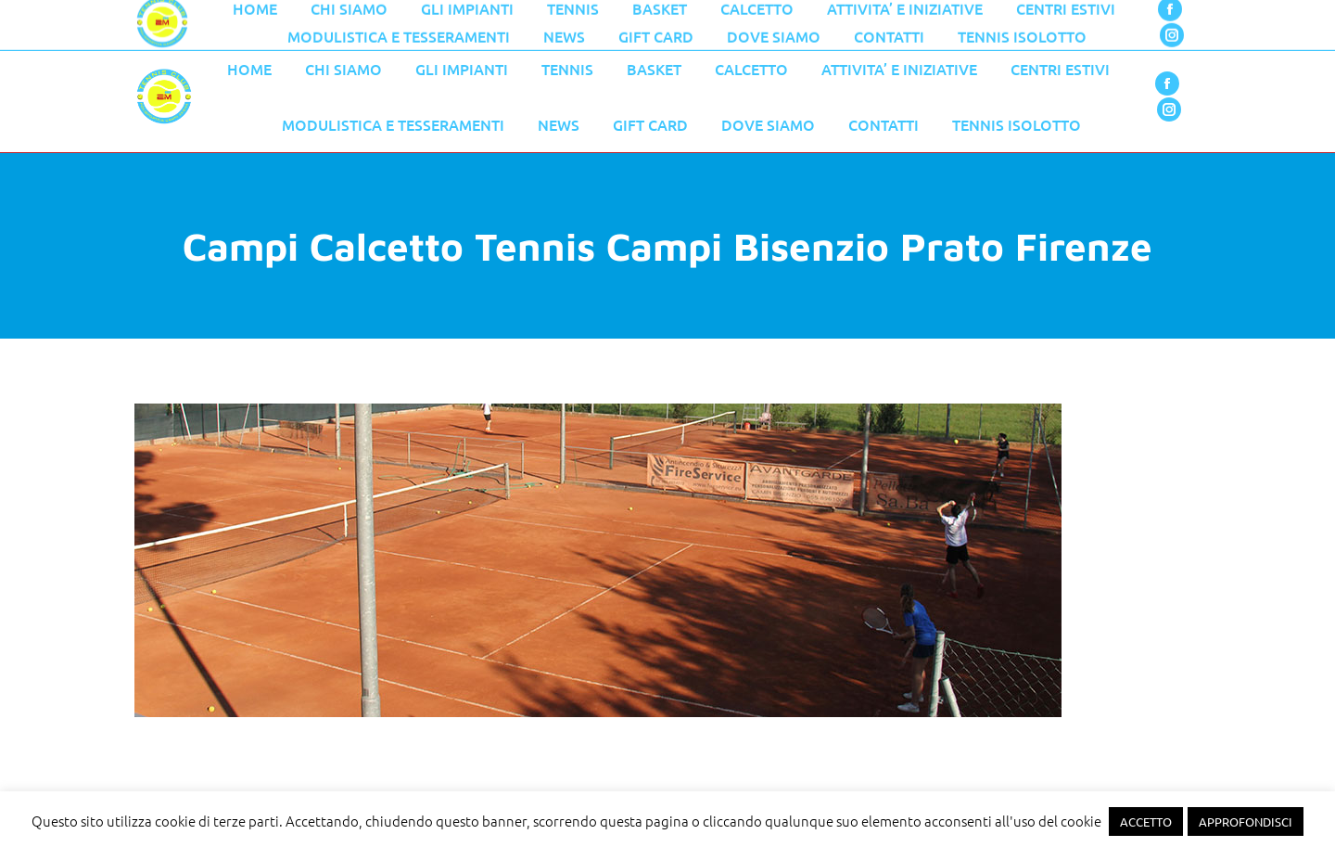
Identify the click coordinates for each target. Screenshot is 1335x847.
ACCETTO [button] (1146, 821)
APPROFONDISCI (1245, 821)
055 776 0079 (528, 20)
